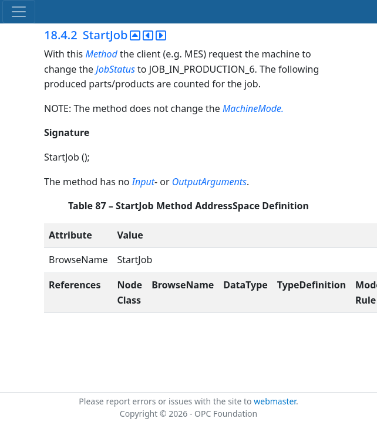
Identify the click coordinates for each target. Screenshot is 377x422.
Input (143, 181)
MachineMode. (253, 108)
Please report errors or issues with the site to (166, 401)
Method (101, 53)
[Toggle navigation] (18, 11)
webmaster (275, 401)
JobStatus (115, 69)
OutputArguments (209, 181)
